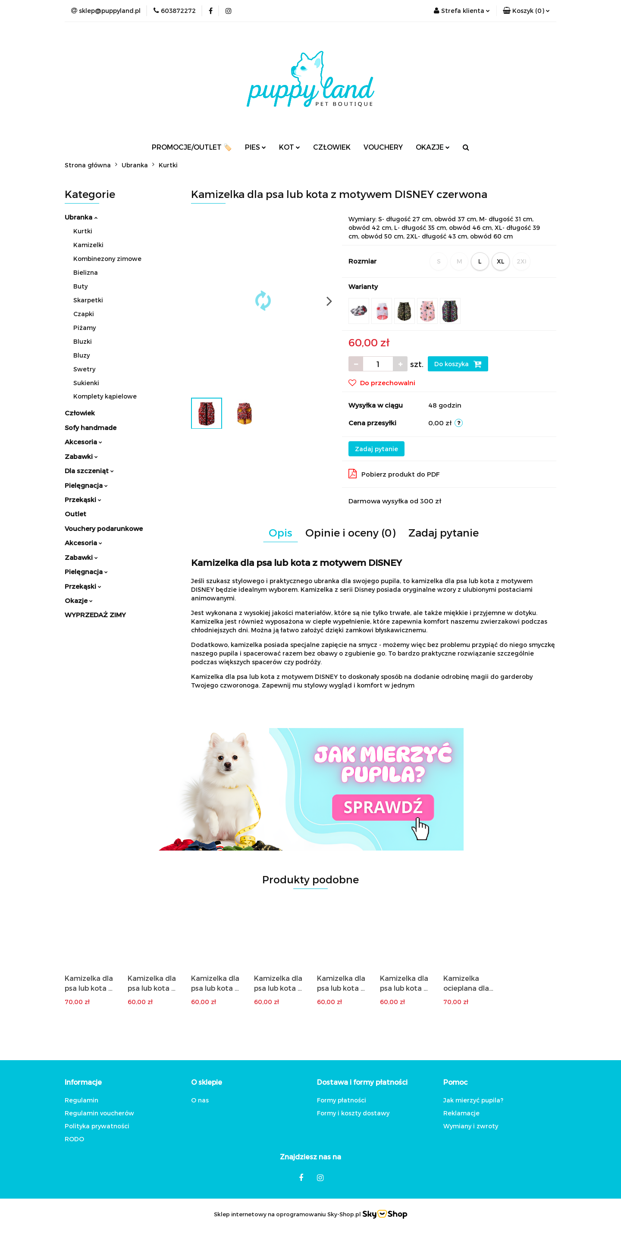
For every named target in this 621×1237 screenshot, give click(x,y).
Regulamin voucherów (99, 1113)
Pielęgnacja (86, 485)
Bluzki (82, 341)
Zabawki (81, 456)
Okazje (79, 600)
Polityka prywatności (97, 1126)
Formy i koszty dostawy (353, 1113)
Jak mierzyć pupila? (473, 1100)
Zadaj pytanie (376, 448)
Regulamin (81, 1100)
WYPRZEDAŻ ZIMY (95, 614)
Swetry (84, 369)
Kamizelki (88, 244)
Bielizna (85, 272)
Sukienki (86, 382)
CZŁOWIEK (332, 147)
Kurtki (82, 231)
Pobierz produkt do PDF (394, 473)
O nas (200, 1100)
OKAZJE (433, 147)
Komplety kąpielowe (105, 396)
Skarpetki (88, 300)
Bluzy (81, 355)
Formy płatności (341, 1100)
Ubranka (81, 217)
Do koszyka (458, 364)
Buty (80, 286)
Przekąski (83, 499)
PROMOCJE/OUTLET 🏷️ (192, 147)
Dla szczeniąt (89, 470)
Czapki (83, 313)
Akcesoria (83, 442)
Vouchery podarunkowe (104, 528)
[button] (526, 11)
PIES (255, 147)
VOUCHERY (383, 147)
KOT (289, 147)
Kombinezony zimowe (107, 258)
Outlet (75, 514)
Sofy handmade (90, 427)
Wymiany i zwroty (470, 1126)
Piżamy (84, 327)
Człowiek (80, 413)
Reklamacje (461, 1113)
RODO (74, 1139)
